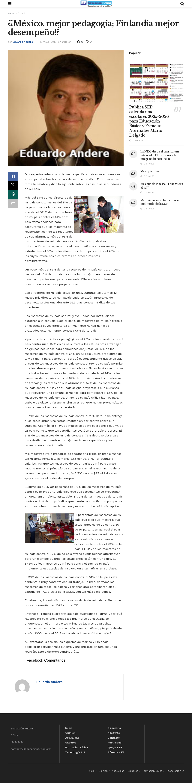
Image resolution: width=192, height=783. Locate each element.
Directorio (114, 727)
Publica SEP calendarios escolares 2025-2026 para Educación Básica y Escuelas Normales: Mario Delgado (149, 121)
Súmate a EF (116, 752)
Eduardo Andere (23, 41)
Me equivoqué (150, 171)
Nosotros (114, 732)
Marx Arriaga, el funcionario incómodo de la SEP (159, 202)
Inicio (68, 727)
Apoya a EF (115, 747)
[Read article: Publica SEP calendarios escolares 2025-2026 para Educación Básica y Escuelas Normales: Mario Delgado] (156, 82)
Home (11, 13)
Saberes (70, 742)
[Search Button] (182, 3)
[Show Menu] (9, 3)
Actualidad (72, 737)
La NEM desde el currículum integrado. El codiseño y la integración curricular (159, 155)
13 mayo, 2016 (48, 41)
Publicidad (115, 742)
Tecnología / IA (75, 752)
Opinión (22, 13)
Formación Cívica (76, 747)
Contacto (114, 737)
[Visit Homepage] (95, 3)
